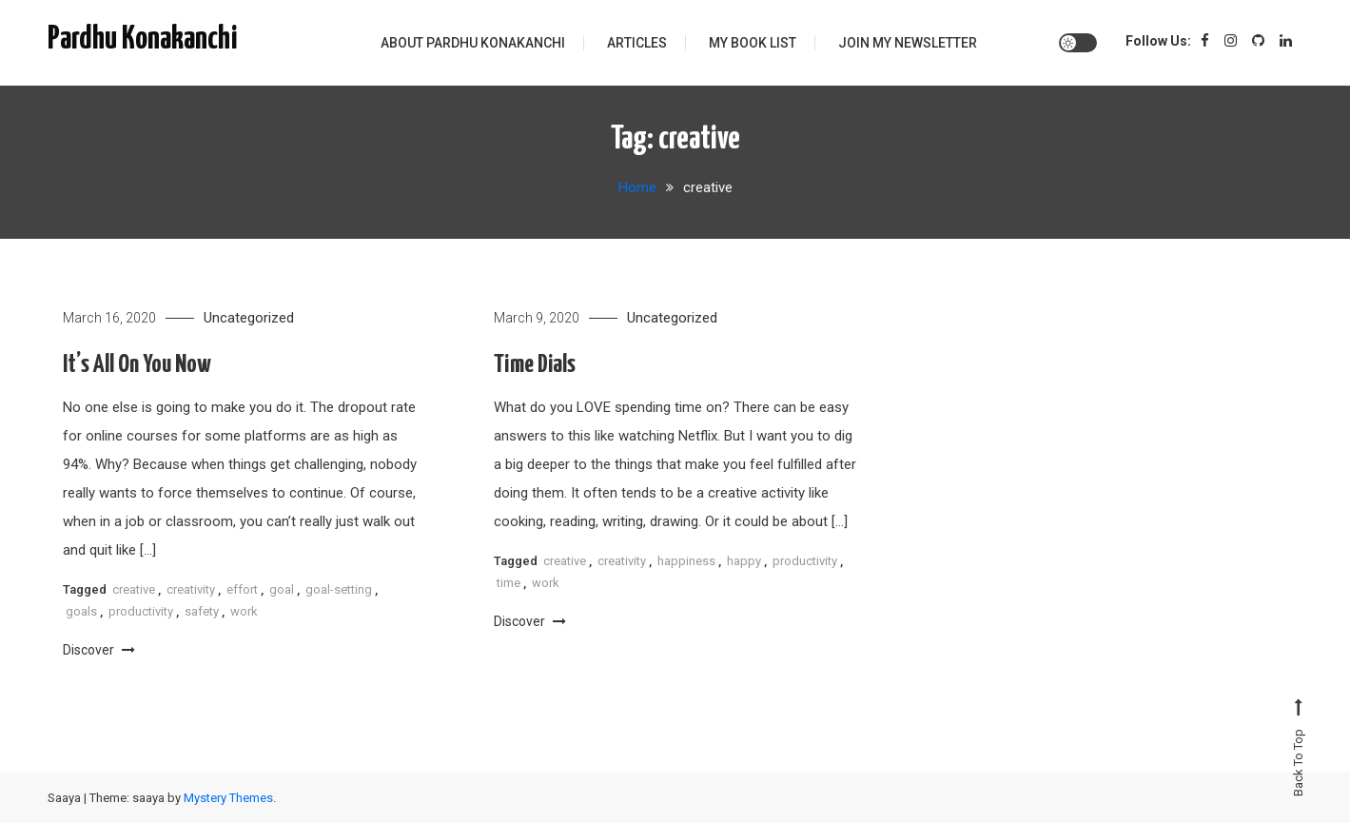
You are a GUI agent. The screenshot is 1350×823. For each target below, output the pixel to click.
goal (281, 589)
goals (81, 611)
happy (744, 561)
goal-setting (338, 589)
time (508, 583)
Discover (99, 649)
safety (202, 611)
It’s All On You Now (137, 365)
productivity (140, 611)
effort (242, 589)
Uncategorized (249, 317)
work (244, 611)
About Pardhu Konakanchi (473, 42)
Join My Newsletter (907, 42)
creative (133, 589)
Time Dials (535, 365)
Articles (637, 42)
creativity (190, 589)
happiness (686, 561)
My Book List (752, 42)
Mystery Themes (228, 798)
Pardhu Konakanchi (143, 39)
